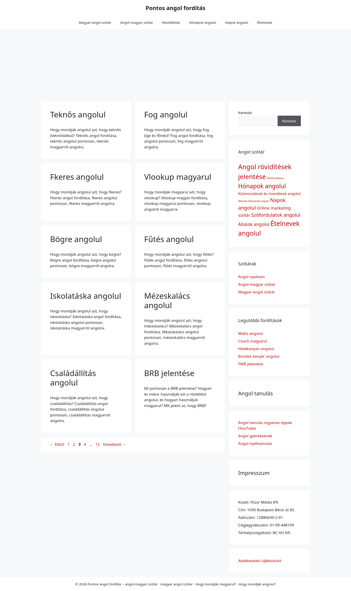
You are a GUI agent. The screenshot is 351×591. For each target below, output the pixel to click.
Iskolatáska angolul (85, 295)
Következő (114, 444)
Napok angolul (236, 22)
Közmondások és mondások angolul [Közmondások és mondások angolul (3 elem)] (269, 193)
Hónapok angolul (202, 22)
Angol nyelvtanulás (255, 443)
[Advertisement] (175, 62)
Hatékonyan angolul (256, 348)
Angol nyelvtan (251, 276)
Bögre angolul (76, 239)
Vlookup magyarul (177, 176)
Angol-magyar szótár (136, 22)
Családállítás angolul (73, 378)
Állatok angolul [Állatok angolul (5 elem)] (254, 224)
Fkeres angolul (77, 176)
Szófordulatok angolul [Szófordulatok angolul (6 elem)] (275, 215)
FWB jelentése (250, 363)
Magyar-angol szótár (95, 22)
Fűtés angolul (169, 239)
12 (98, 444)
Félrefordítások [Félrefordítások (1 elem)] (275, 178)
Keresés (245, 112)
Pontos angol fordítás (175, 8)
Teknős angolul (78, 114)
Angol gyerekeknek (255, 435)
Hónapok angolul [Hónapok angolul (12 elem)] (262, 186)
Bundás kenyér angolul (258, 356)
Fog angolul (166, 114)
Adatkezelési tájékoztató (259, 560)
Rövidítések (171, 22)
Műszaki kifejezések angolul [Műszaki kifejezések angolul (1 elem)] (253, 201)
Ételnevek (264, 22)
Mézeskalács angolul (167, 300)
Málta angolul (250, 333)
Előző (57, 444)
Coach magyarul (252, 341)
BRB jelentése (169, 373)
